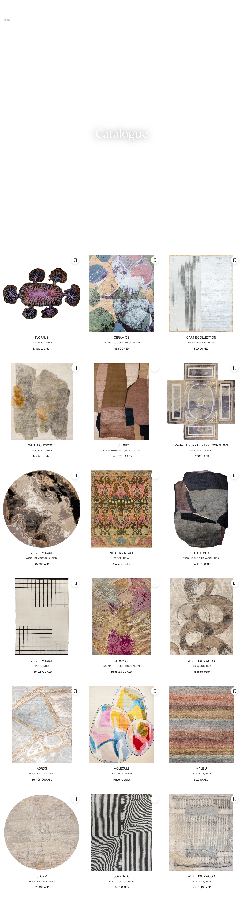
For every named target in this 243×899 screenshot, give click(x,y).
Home (6, 19)
